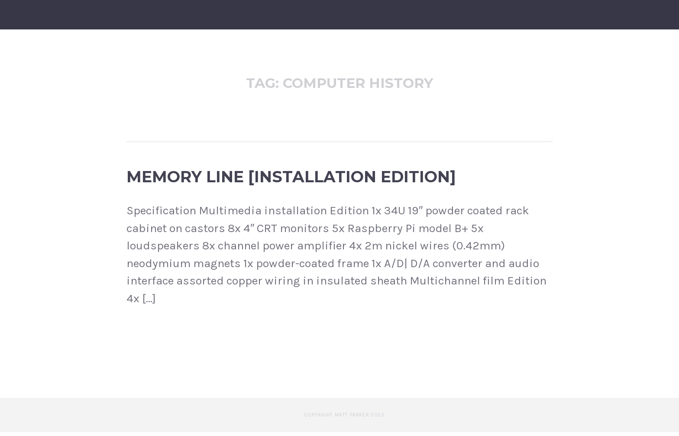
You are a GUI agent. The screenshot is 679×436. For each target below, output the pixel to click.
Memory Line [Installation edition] (291, 180)
